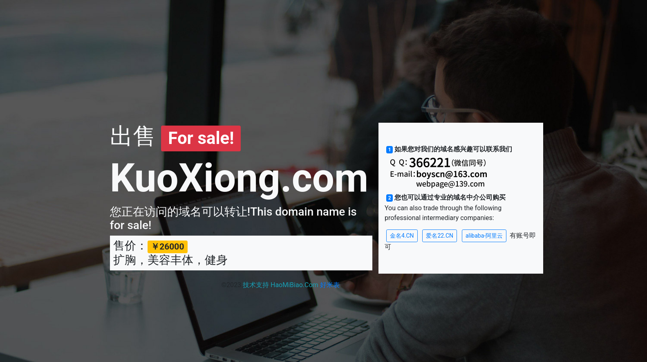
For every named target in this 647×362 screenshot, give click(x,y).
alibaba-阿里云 (484, 235)
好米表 (330, 285)
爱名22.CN (439, 235)
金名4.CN (402, 235)
